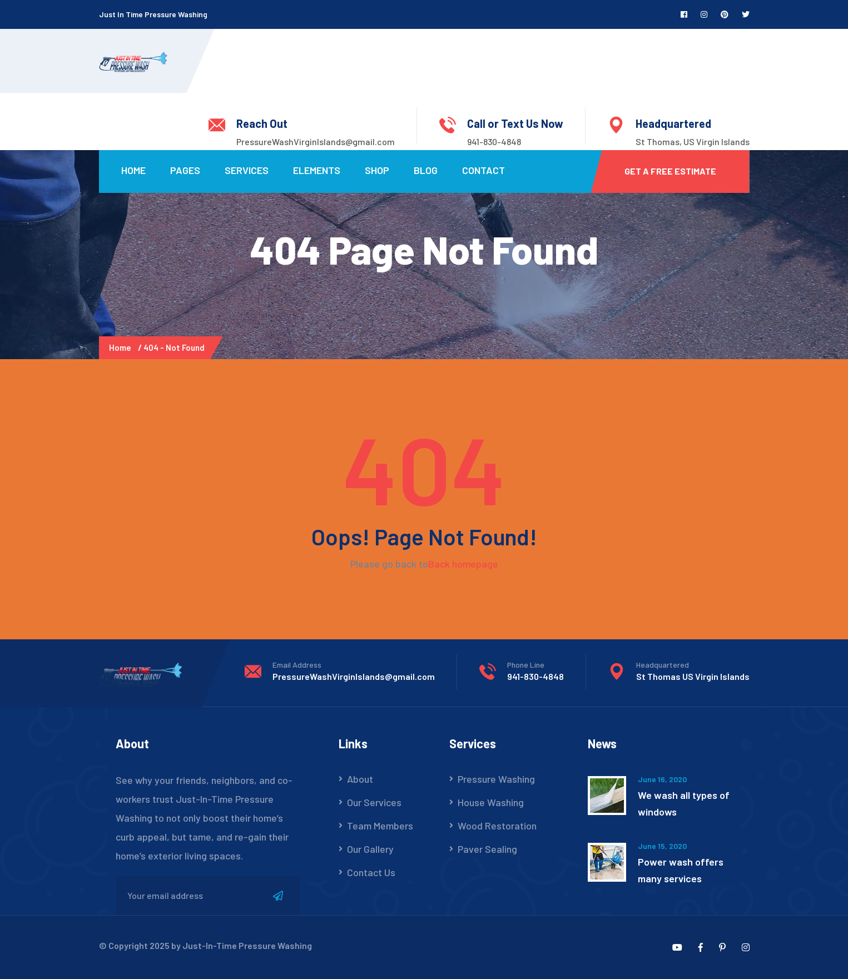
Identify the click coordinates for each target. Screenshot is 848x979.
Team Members (380, 825)
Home (133, 170)
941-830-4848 (494, 141)
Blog (426, 170)
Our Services (374, 802)
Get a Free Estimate (670, 171)
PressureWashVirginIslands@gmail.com (315, 141)
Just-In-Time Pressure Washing (247, 945)
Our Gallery (370, 849)
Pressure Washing (496, 779)
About (360, 779)
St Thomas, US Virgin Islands (693, 141)
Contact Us (371, 872)
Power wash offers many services (680, 870)
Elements (316, 170)
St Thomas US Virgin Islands (693, 676)
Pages (185, 170)
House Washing (491, 802)
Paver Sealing (487, 849)
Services (247, 170)
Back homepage (463, 564)
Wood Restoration (497, 825)
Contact (483, 170)
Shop (377, 170)
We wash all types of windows (684, 803)
